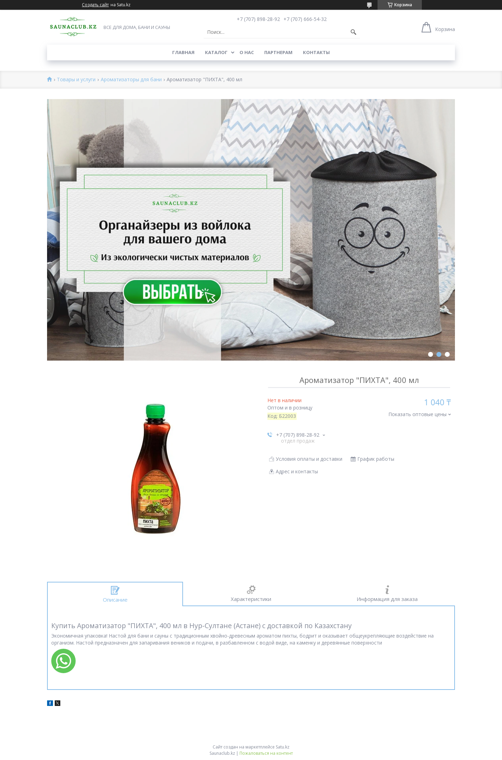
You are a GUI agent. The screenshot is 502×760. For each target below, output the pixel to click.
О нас (246, 52)
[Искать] (353, 32)
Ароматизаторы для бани (131, 80)
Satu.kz (282, 747)
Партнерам (278, 52)
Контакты (316, 52)
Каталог (216, 52)
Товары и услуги (76, 80)
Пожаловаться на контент (266, 753)
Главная (183, 52)
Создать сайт (95, 4)
